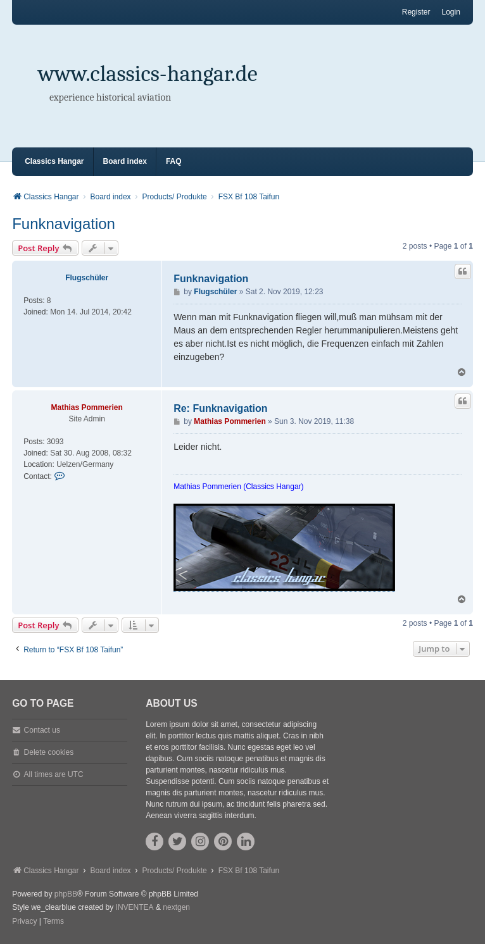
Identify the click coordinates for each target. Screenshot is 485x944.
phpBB (65, 894)
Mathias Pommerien (86, 407)
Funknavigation (63, 223)
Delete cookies (49, 752)
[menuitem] (24, 922)
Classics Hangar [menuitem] (54, 161)
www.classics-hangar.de (148, 74)
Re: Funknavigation (220, 408)
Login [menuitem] (450, 12)
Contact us (42, 730)
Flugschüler (86, 277)
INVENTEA (135, 907)
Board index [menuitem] (125, 161)
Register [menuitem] (416, 12)
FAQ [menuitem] (174, 161)
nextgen (176, 907)
